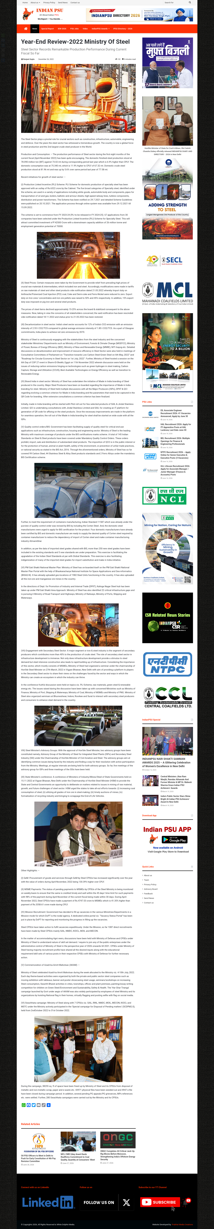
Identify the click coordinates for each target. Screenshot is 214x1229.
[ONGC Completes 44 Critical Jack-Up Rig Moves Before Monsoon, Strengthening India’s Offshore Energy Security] (118, 1140)
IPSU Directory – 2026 (122, 29)
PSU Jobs (74, 29)
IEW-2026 (62, 29)
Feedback (148, 893)
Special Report (47, 29)
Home (25, 2)
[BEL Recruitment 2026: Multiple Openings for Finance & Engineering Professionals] (150, 442)
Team (146, 880)
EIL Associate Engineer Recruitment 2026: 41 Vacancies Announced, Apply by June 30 (176, 413)
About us (34, 2)
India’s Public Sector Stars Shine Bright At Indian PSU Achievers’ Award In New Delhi (175, 799)
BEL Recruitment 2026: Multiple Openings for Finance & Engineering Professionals (175, 441)
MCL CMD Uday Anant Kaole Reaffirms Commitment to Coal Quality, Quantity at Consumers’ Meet (78, 1157)
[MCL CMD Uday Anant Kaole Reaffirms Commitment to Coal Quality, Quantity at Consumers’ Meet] (78, 1141)
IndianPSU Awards (100, 29)
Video (85, 29)
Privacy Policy (49, 2)
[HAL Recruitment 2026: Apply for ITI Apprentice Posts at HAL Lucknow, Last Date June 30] (150, 428)
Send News (63, 2)
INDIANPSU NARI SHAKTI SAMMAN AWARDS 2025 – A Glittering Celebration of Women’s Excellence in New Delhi (166, 762)
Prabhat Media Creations (182, 1224)
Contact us (75, 2)
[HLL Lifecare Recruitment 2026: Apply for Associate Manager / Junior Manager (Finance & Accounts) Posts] (150, 470)
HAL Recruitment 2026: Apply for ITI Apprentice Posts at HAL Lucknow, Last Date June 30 (176, 427)
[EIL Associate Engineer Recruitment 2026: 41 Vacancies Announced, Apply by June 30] (150, 414)
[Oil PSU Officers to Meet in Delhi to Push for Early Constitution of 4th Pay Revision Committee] (38, 1142)
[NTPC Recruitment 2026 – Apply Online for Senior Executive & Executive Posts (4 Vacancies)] (150, 456)
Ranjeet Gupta (29, 59)
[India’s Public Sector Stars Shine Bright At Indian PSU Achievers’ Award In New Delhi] (150, 800)
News (34, 29)
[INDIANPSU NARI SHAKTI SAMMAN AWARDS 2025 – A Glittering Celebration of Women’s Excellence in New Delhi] (167, 741)
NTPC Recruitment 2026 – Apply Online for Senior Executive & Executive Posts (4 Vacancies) (176, 455)
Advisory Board (151, 889)
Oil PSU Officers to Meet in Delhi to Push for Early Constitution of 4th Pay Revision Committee (38, 1158)
